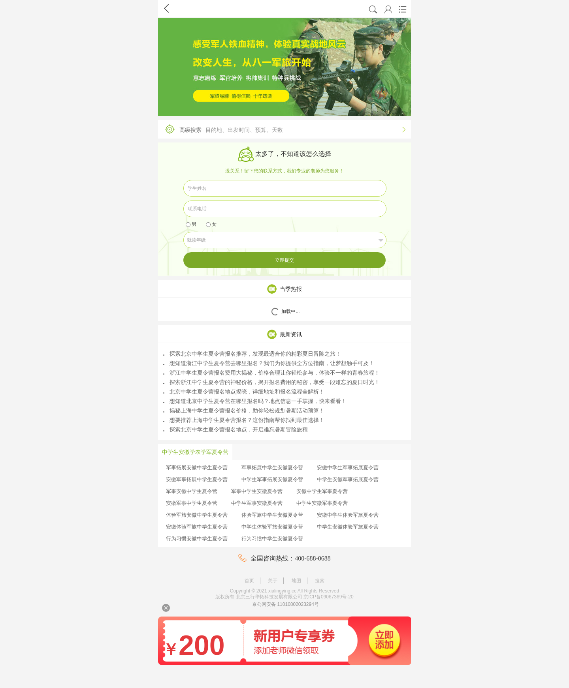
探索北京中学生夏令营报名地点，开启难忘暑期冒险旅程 (235, 429)
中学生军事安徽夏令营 (257, 503)
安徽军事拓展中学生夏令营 (197, 479)
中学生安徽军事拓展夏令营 (348, 479)
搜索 (319, 580)
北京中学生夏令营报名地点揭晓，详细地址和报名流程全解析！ (243, 391)
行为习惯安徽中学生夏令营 (197, 539)
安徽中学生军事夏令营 (322, 491)
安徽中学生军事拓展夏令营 (348, 468)
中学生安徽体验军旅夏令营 (348, 527)
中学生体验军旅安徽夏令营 (272, 527)
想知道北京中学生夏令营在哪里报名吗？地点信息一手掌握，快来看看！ (255, 401)
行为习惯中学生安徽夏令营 (272, 539)
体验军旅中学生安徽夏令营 (272, 515)
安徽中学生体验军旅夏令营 (348, 515)
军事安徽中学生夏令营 (191, 491)
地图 (296, 580)
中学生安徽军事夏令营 (322, 503)
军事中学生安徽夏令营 (257, 491)
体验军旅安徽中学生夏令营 (197, 515)
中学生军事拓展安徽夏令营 (272, 479)
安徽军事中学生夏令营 (191, 503)
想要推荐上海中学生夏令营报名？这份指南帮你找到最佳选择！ (243, 420)
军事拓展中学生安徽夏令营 (272, 468)
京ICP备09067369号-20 (328, 597)
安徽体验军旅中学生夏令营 (197, 527)
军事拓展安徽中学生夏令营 (197, 468)
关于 (272, 580)
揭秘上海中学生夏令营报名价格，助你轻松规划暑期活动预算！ (243, 410)
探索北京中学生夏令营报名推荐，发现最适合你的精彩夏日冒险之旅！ (252, 354)
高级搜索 (282, 129)
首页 (249, 580)
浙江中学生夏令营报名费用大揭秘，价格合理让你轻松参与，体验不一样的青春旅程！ (271, 372)
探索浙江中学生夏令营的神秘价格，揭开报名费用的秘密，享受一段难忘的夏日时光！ (271, 382)
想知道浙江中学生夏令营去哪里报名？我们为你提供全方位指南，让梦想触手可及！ (268, 363)
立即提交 (284, 260)
